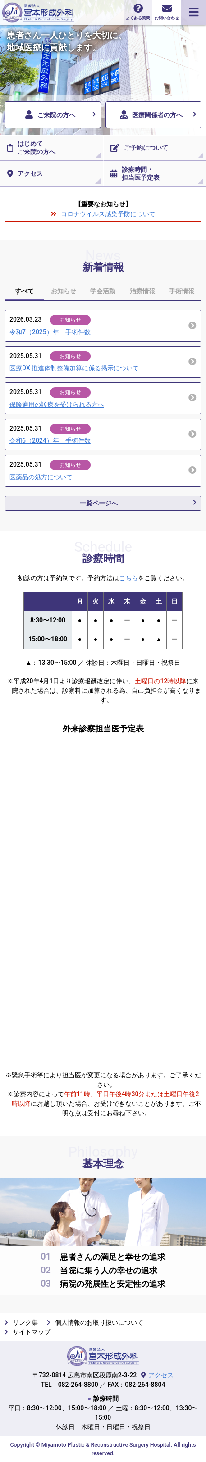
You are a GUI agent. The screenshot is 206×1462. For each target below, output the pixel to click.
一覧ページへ (99, 503)
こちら (128, 577)
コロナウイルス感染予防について (108, 214)
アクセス (25, 174)
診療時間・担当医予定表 (135, 173)
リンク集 (25, 1322)
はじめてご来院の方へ (31, 147)
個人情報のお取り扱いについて (99, 1322)
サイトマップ (31, 1331)
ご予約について (139, 148)
